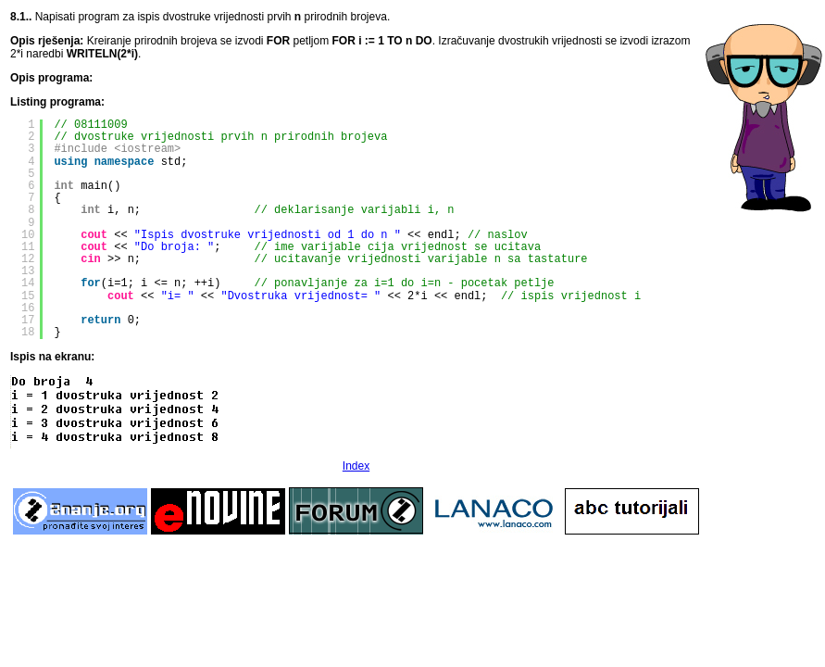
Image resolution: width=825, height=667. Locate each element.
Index (356, 465)
